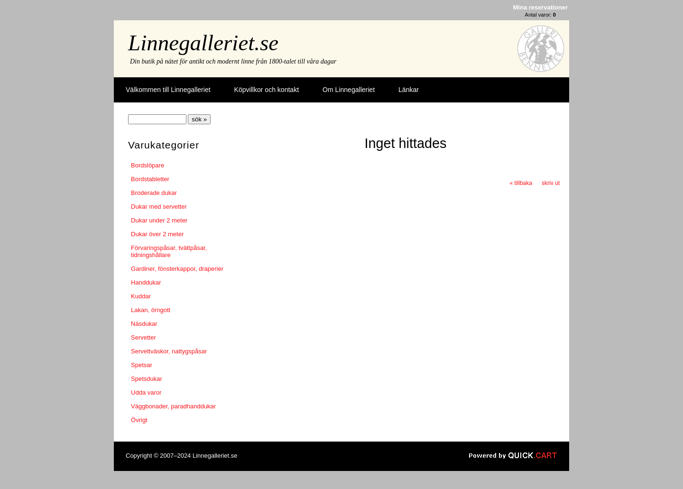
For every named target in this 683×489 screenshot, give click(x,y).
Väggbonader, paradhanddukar (173, 406)
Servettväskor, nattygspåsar (169, 351)
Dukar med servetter (159, 206)
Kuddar (141, 296)
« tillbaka (521, 183)
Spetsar (141, 365)
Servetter (143, 337)
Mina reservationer (540, 7)
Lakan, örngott (150, 310)
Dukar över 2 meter (157, 234)
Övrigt (139, 420)
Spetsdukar (146, 378)
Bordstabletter (150, 179)
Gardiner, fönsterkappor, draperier (177, 268)
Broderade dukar (154, 192)
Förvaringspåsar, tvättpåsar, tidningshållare (169, 251)
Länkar (408, 89)
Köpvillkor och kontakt (266, 89)
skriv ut (551, 183)
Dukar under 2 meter (159, 220)
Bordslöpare (147, 165)
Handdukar (146, 282)
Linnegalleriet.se (203, 42)
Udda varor (146, 392)
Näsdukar (144, 323)
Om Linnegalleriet (349, 89)
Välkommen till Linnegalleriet (168, 89)
